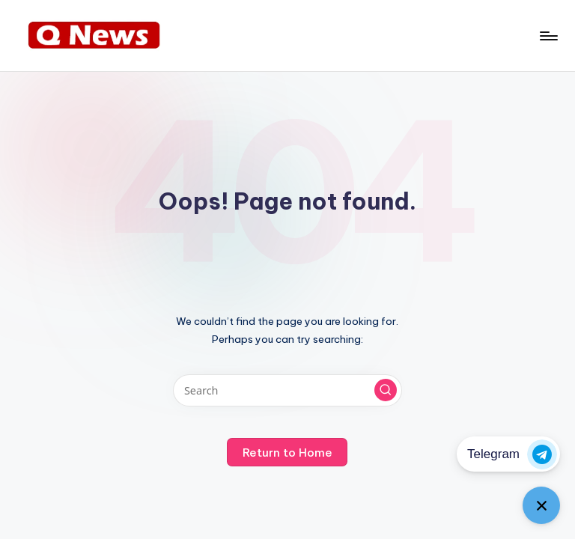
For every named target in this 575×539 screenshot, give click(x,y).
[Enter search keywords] (287, 390)
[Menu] (548, 35)
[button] (385, 390)
